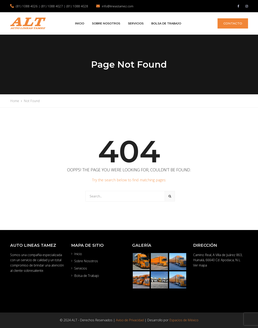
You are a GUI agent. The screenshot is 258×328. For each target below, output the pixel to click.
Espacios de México (183, 320)
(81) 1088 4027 (52, 6)
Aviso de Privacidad (130, 320)
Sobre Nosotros (106, 23)
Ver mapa (200, 265)
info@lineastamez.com (117, 6)
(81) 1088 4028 (77, 6)
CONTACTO (232, 23)
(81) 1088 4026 (27, 6)
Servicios (136, 23)
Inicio (79, 23)
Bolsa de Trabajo (166, 23)
